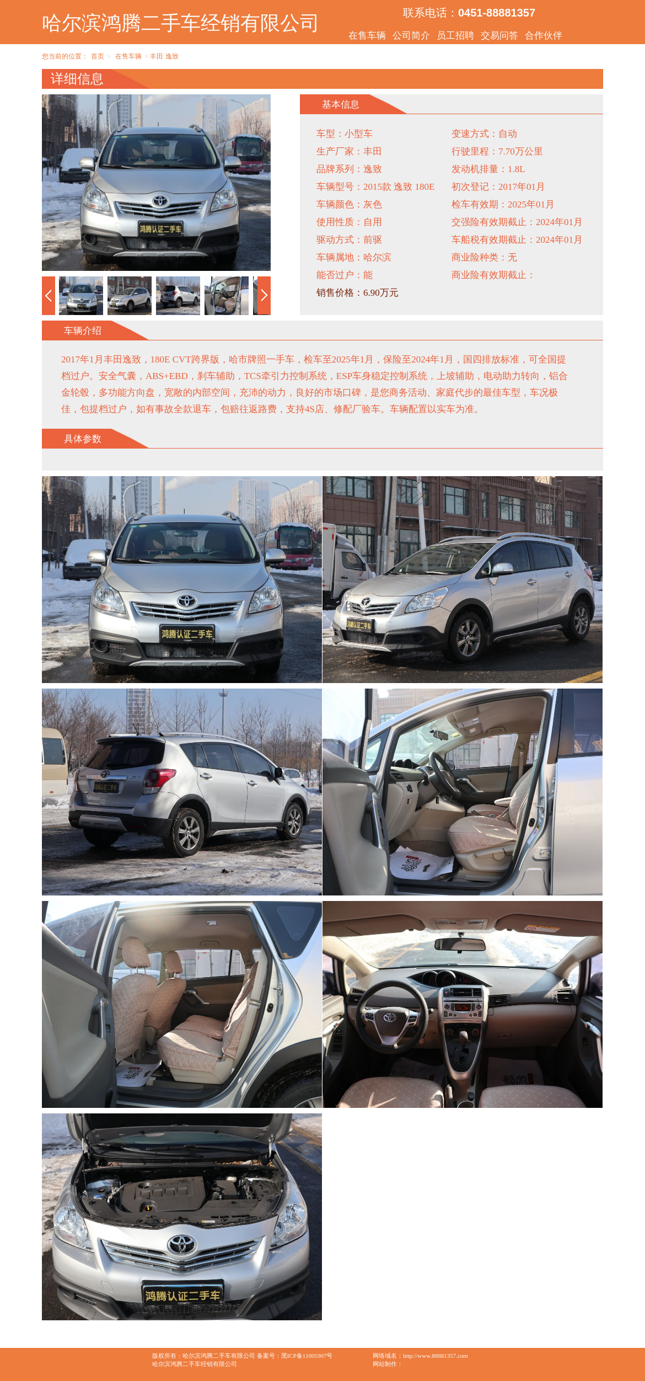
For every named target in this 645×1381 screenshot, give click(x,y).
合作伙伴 (543, 35)
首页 (97, 56)
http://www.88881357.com (435, 1355)
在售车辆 (367, 35)
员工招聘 (455, 35)
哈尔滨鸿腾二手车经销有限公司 (181, 23)
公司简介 (411, 35)
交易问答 (499, 35)
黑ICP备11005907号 (307, 1355)
